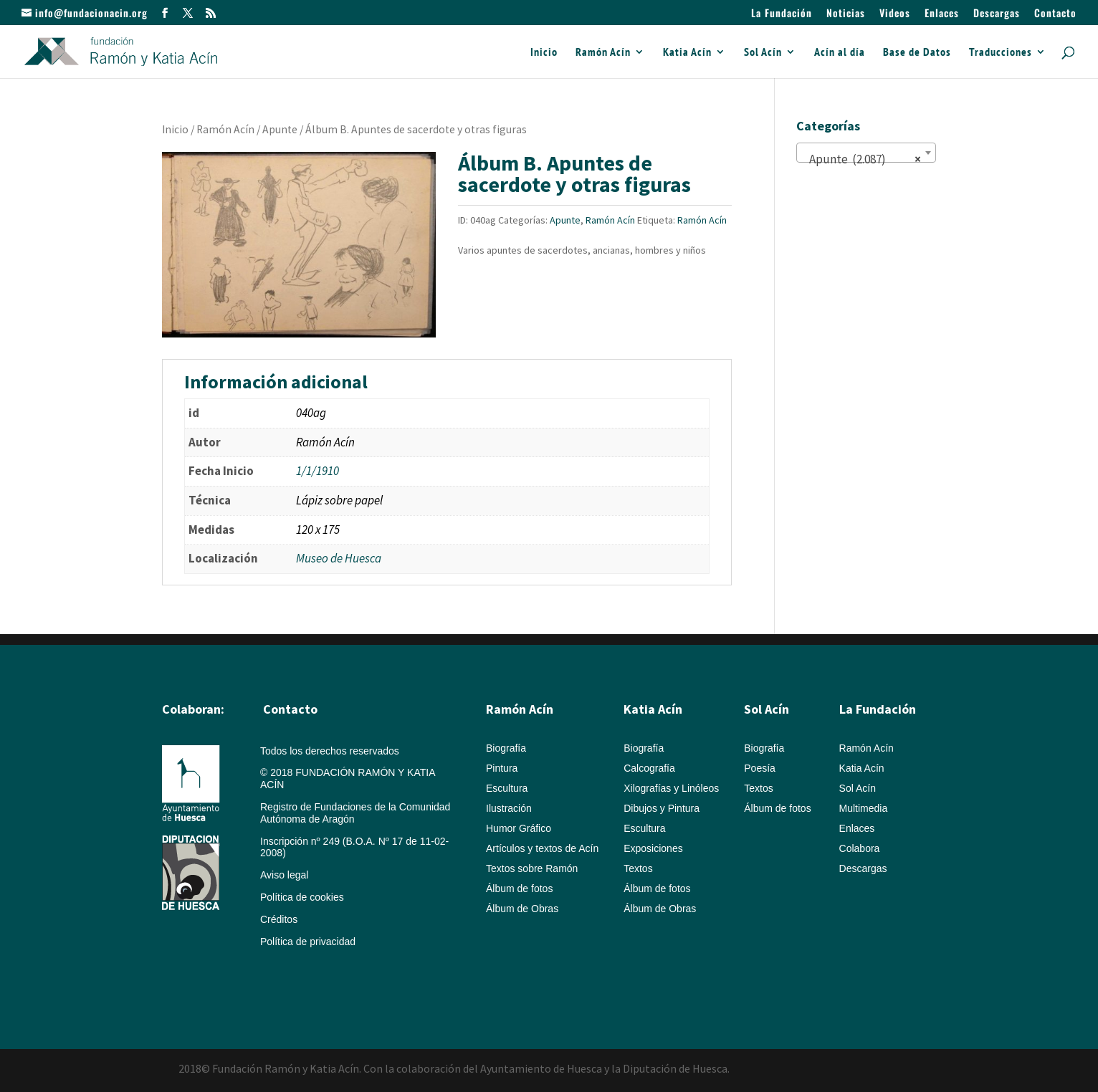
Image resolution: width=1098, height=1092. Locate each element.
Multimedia (863, 808)
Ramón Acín (603, 53)
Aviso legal (284, 875)
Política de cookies (302, 897)
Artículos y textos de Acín (542, 848)
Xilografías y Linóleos (671, 788)
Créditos (278, 919)
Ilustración (509, 808)
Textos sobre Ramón (532, 868)
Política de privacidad (307, 941)
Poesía (759, 768)
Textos (638, 868)
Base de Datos (917, 53)
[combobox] (866, 153)
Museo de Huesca (338, 558)
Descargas (996, 14)
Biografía (506, 748)
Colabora (859, 848)
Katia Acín (687, 53)
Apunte (279, 129)
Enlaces (942, 14)
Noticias (845, 14)
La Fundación (781, 14)
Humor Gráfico (518, 828)
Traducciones (1000, 53)
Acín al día (839, 53)
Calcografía (649, 768)
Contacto (1055, 14)
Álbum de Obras (522, 908)
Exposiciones (653, 848)
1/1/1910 (317, 471)
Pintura (501, 768)
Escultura (506, 788)
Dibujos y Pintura (662, 808)
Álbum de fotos (519, 888)
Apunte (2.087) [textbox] (862, 159)
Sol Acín (763, 53)
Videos (894, 14)
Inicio (544, 53)
